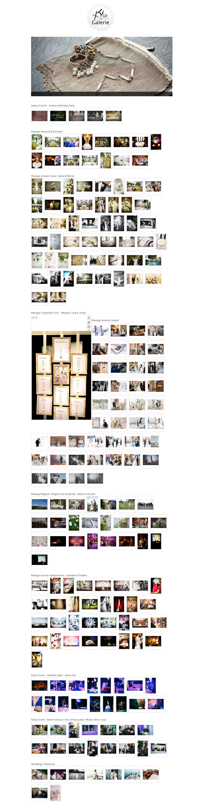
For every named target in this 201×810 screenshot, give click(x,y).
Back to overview (88, 323)
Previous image (33, 317)
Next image (36, 317)
